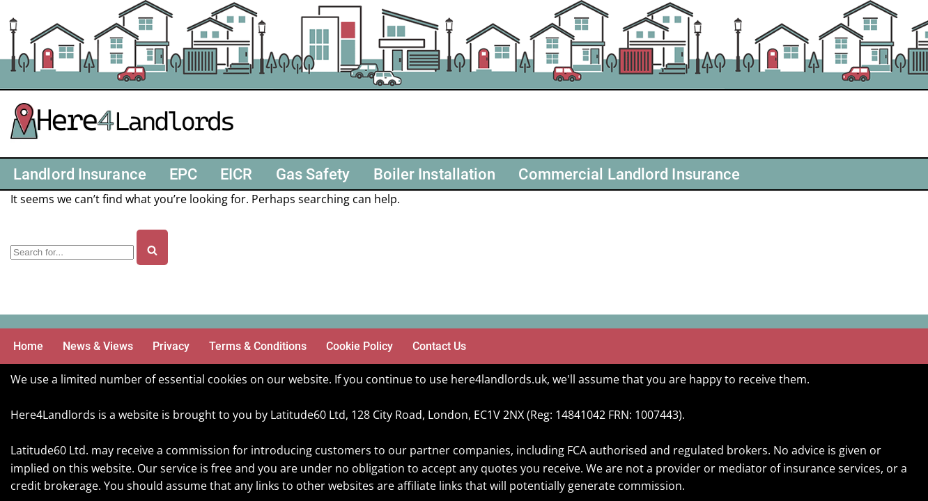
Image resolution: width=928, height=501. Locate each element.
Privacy (171, 346)
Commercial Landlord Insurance (629, 174)
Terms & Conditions (258, 346)
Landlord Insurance (79, 174)
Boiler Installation (434, 174)
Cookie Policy (359, 346)
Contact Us (439, 346)
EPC (183, 174)
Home (28, 346)
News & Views (98, 346)
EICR (236, 174)
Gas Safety (313, 174)
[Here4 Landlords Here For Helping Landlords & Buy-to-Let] (125, 124)
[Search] (72, 252)
